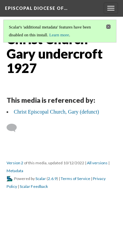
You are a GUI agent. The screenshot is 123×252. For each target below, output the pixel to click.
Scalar (40, 178)
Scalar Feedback (34, 186)
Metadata (15, 170)
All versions (97, 162)
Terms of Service (75, 178)
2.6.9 (52, 178)
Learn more (59, 34)
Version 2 (15, 162)
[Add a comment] (15, 128)
